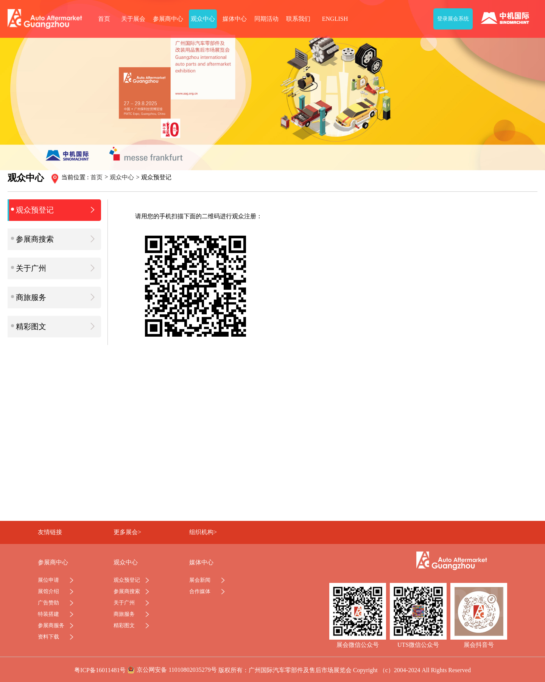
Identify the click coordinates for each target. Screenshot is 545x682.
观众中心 (203, 19)
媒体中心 (235, 19)
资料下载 (48, 637)
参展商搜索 (54, 239)
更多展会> (127, 532)
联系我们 (298, 19)
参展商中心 (168, 19)
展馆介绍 (48, 591)
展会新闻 (199, 580)
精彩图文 (54, 326)
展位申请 (48, 580)
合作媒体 (199, 591)
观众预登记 (54, 209)
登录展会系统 (453, 19)
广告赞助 (48, 603)
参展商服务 (51, 625)
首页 (104, 19)
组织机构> (203, 532)
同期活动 (266, 19)
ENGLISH (335, 19)
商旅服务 (54, 297)
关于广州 (54, 268)
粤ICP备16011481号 (100, 670)
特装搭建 (48, 614)
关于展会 (133, 19)
